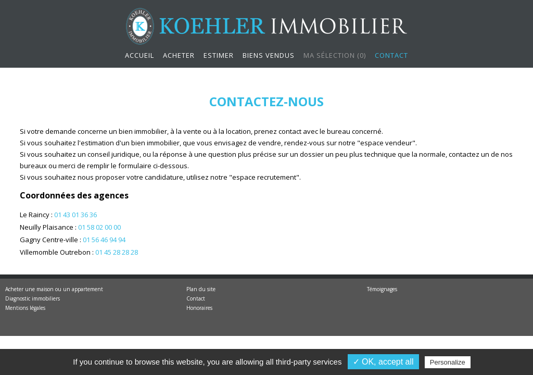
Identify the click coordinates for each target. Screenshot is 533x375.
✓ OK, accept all (383, 361)
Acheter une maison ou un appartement (54, 289)
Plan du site (200, 289)
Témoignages (382, 289)
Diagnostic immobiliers (32, 298)
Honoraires (199, 307)
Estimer (219, 55)
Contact (391, 55)
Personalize (447, 362)
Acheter (179, 55)
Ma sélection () (334, 55)
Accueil (139, 55)
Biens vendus (269, 55)
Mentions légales (25, 307)
